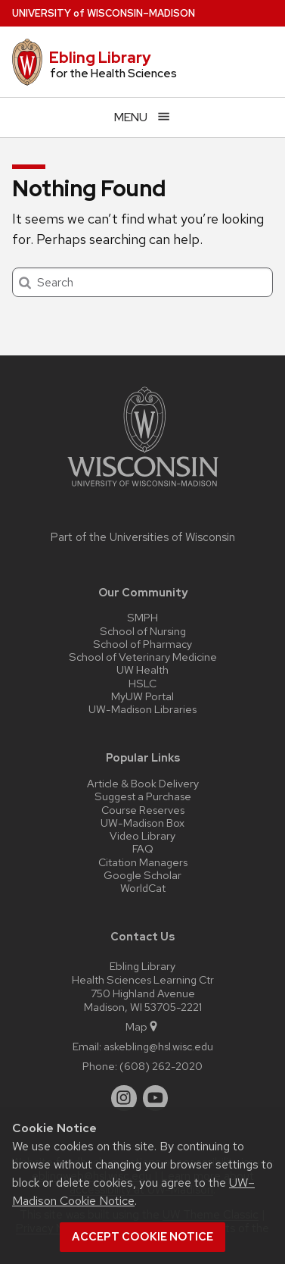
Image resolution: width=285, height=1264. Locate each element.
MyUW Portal (142, 696)
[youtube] (156, 1098)
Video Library (142, 835)
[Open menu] (142, 117)
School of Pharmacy (142, 644)
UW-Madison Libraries (142, 709)
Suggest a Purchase (142, 796)
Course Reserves (142, 810)
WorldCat (143, 888)
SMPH (142, 617)
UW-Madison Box (142, 822)
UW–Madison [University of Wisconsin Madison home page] (103, 13)
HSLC (142, 683)
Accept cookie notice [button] (142, 1236)
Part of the (143, 537)
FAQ (142, 848)
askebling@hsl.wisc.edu (158, 1046)
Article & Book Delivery (143, 783)
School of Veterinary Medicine (143, 656)
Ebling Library (100, 57)
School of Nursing (143, 631)
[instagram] (124, 1098)
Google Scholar (142, 875)
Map (142, 1026)
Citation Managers (142, 862)
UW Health (142, 669)
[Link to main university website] (142, 489)
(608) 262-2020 (161, 1066)
